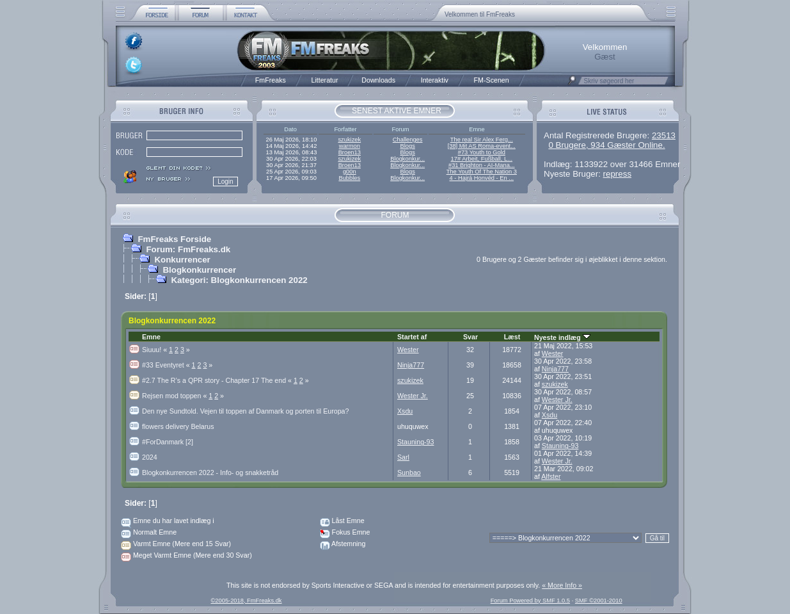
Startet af (412, 337)
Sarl (403, 457)
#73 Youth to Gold (481, 152)
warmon (349, 146)
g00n (349, 171)
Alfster (550, 476)
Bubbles (349, 178)
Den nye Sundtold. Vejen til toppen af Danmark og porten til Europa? (245, 411)
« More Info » (562, 585)
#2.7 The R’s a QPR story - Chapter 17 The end (218, 380)
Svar (470, 337)
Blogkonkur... (407, 159)
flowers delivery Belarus (178, 426)
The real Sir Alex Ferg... (481, 139)
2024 (149, 457)
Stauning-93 (415, 442)
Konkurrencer (182, 259)
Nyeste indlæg (562, 337)
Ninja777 (410, 365)
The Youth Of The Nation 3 (481, 171)
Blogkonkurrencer (199, 270)
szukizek (349, 139)
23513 (663, 135)
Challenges (408, 139)
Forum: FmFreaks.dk (188, 249)
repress (617, 174)
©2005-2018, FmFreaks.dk (245, 600)
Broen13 (349, 152)
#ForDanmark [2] (167, 442)
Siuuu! (155, 349)
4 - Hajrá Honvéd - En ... (482, 178)
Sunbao (409, 472)
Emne (151, 337)
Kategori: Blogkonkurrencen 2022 (239, 280)
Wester (408, 349)
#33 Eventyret (167, 365)
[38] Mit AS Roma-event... (482, 146)
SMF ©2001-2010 (598, 600)
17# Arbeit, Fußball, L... (481, 159)
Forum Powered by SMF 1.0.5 (530, 600)
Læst (512, 337)
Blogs (407, 146)
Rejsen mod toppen (175, 396)
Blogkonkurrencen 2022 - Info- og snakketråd (210, 472)
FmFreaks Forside (174, 239)
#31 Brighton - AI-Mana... (481, 165)
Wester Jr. (412, 396)
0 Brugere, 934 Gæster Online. (606, 145)
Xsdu (405, 411)
